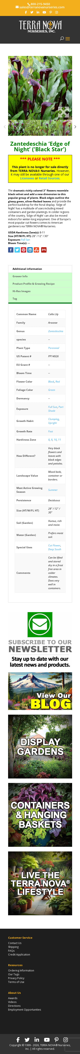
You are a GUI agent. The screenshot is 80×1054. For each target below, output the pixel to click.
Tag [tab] (15, 298)
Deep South (54, 549)
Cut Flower (54, 545)
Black (51, 381)
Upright (52, 423)
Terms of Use (16, 982)
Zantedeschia (55, 331)
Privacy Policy (16, 978)
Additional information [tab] (27, 269)
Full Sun (25, 239)
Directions (14, 1006)
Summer (53, 490)
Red (57, 381)
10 (55, 439)
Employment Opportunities (24, 1009)
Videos (12, 1002)
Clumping (53, 419)
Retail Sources (49, 178)
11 (59, 439)
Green (51, 390)
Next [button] (75, 127)
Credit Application (19, 954)
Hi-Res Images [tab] (22, 291)
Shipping (13, 947)
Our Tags (13, 974)
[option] (40, 88)
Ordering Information (21, 970)
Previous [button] (5, 127)
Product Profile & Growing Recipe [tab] (34, 284)
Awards (12, 998)
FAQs (11, 951)
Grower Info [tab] (20, 276)
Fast (50, 431)
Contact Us (14, 943)
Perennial (53, 348)
